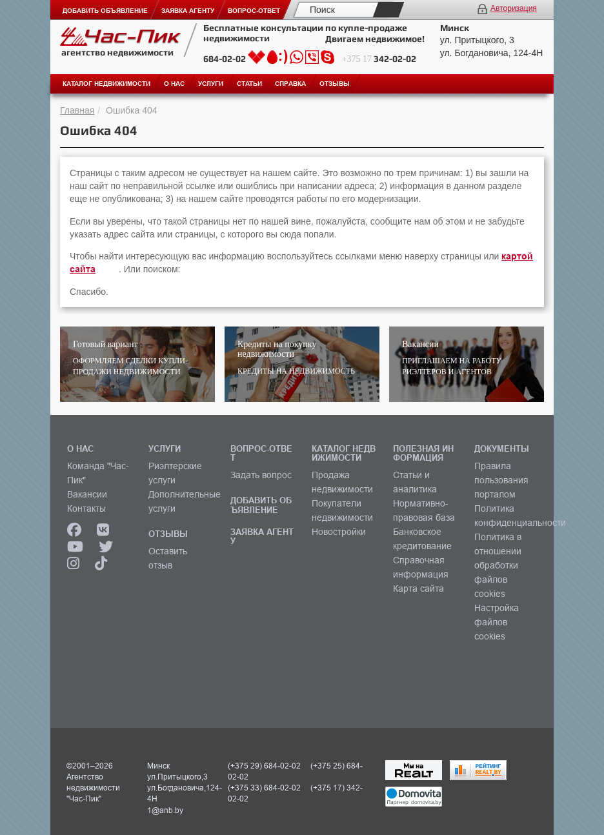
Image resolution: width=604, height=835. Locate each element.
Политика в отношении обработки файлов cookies (497, 565)
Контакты (86, 508)
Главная (77, 110)
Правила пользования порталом (501, 480)
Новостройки (339, 532)
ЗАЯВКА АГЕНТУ (262, 536)
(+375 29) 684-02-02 (264, 765)
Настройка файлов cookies (496, 622)
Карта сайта (418, 588)
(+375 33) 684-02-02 (264, 787)
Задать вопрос (261, 475)
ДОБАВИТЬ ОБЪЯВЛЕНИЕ (261, 504)
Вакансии (87, 494)
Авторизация (513, 8)
